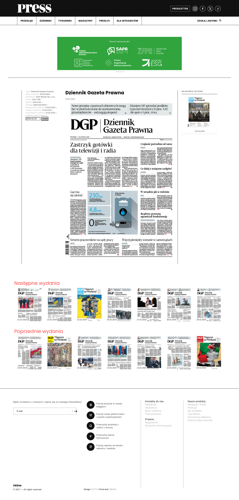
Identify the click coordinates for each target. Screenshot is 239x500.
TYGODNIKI (65, 20)
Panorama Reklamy (199, 417)
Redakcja (150, 404)
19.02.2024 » (51, 112)
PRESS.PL (104, 20)
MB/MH (112, 489)
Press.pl (192, 407)
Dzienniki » (37, 102)
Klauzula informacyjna (158, 425)
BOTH (94, 489)
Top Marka (194, 414)
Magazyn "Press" (197, 404)
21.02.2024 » (47, 110)
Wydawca (151, 407)
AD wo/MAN (194, 410)
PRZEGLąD (27, 20)
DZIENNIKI (46, 20)
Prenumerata (153, 414)
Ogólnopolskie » (40, 104)
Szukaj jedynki (207, 20)
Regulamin (151, 422)
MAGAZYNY (85, 20)
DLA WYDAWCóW (127, 20)
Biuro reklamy (153, 410)
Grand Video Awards (200, 420)
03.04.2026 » (51, 107)
